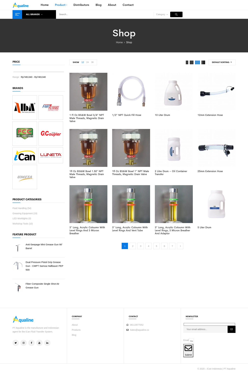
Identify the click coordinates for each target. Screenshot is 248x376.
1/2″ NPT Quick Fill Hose (126, 115)
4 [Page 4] (148, 246)
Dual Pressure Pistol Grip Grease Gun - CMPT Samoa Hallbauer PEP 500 (44, 266)
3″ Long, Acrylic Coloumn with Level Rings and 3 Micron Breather (87, 230)
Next (180, 246)
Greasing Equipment (22, 213)
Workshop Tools (20, 223)
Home (119, 42)
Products (76, 330)
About (75, 325)
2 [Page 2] (132, 246)
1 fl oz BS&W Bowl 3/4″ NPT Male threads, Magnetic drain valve (86, 118)
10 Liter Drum (162, 115)
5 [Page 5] (156, 246)
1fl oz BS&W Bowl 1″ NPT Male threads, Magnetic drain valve (130, 173)
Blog (74, 335)
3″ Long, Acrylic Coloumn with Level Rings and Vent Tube (130, 229)
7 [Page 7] (172, 246)
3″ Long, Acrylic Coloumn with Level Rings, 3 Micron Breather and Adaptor (172, 230)
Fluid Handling (19, 208)
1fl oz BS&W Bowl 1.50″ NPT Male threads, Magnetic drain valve (86, 174)
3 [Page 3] (140, 246)
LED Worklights (20, 218)
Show (76, 62)
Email (186, 340)
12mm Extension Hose (210, 115)
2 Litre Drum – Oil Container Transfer (171, 173)
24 (87, 62)
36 (92, 62)
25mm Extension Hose (210, 171)
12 (82, 62)
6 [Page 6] (164, 246)
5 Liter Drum (204, 227)
